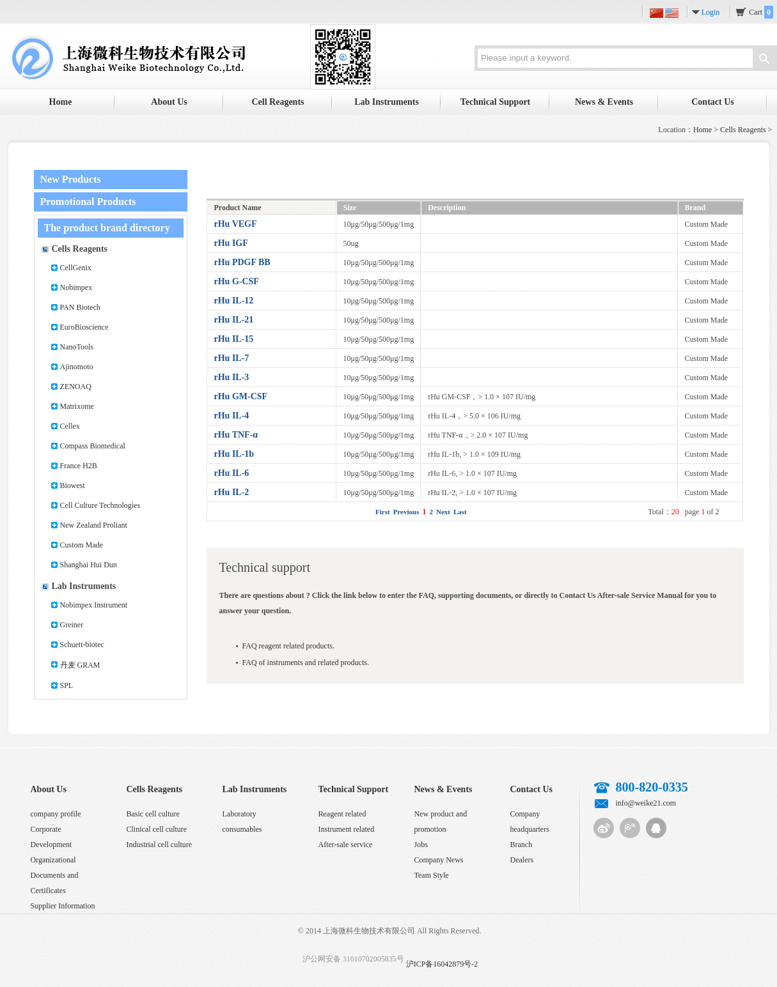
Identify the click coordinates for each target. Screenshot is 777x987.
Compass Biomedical (92, 445)
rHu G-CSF (236, 281)
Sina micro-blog (603, 828)
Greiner (72, 624)
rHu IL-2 (231, 492)
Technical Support (495, 102)
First (382, 512)
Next (443, 512)
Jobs (421, 844)
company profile (56, 813)
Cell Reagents (277, 102)
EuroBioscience (84, 327)
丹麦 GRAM (80, 665)
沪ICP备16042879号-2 (442, 964)
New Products (70, 179)
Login (711, 12)
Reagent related (342, 813)
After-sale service (345, 844)
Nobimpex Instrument (94, 605)
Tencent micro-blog (630, 828)
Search (764, 60)
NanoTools (77, 346)
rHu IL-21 (234, 320)
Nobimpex (76, 287)
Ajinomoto (76, 366)
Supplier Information (63, 905)
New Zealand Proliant (93, 525)
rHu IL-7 (231, 358)
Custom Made (82, 544)
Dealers (522, 859)
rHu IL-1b (234, 454)
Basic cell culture (153, 813)
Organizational (53, 859)
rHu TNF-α (236, 435)
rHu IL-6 (231, 473)
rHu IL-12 (234, 300)
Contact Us (712, 102)
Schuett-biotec (82, 644)
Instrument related (346, 829)
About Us (169, 102)
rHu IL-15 (234, 339)
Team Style (431, 875)
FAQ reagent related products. (288, 645)
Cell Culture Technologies (100, 505)
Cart (761, 12)
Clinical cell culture (157, 829)
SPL (67, 685)
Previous (406, 512)
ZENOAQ (75, 386)
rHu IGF (231, 243)
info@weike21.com (646, 803)
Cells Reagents (743, 129)
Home (60, 102)
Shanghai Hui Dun (88, 564)
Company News (439, 859)
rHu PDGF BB (242, 262)
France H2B (78, 465)
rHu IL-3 (231, 377)
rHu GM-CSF (241, 396)
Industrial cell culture (159, 844)
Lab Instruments (386, 102)
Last (460, 512)
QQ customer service (656, 828)
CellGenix (75, 267)
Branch (521, 844)
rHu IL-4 (231, 415)
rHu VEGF (235, 224)
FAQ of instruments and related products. (305, 662)
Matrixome (77, 406)
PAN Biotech (80, 307)
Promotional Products (88, 201)
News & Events (604, 102)
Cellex (70, 426)
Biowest (72, 485)
